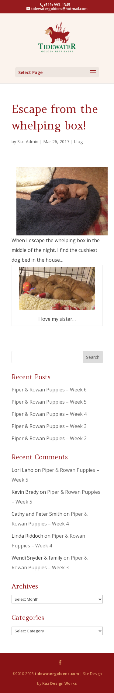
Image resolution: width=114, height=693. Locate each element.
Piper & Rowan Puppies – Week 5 (49, 401)
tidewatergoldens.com (57, 673)
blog (78, 141)
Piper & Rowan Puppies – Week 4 (49, 414)
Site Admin (27, 141)
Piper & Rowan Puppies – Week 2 (49, 438)
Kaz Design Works (59, 683)
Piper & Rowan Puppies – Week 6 (49, 389)
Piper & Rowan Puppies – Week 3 (49, 426)
